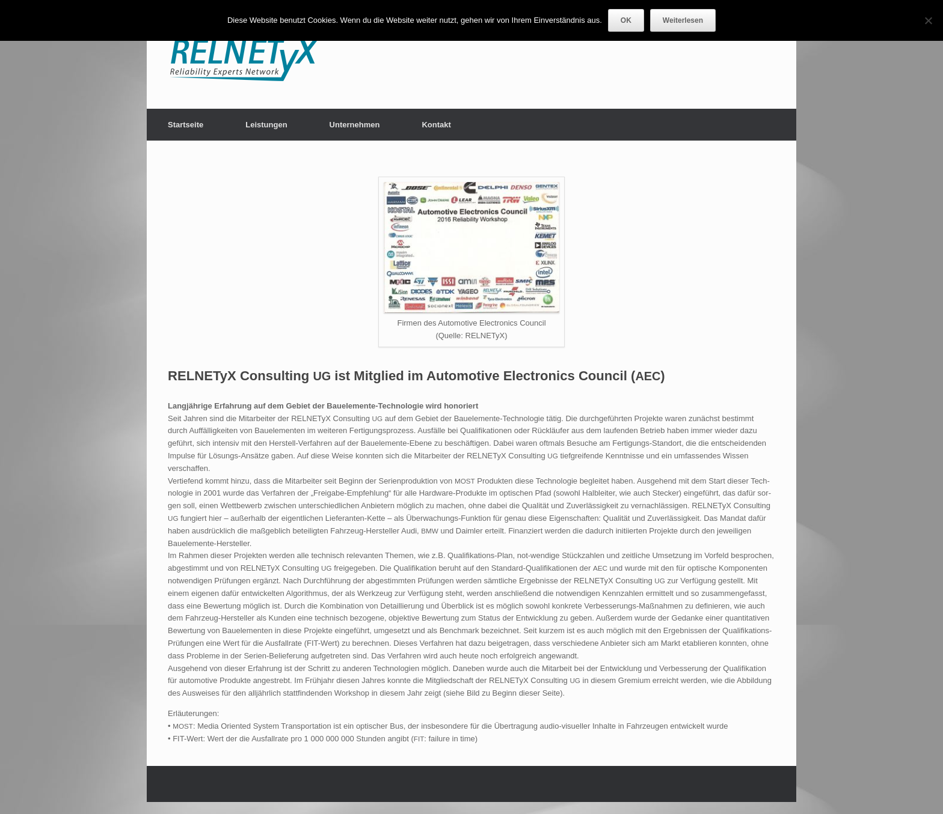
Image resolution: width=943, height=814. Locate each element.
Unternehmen (355, 124)
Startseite (185, 124)
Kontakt (436, 124)
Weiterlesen (683, 20)
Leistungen (266, 124)
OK (626, 20)
